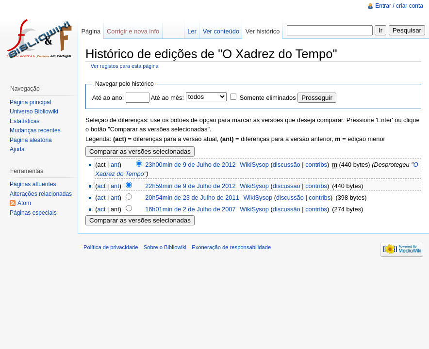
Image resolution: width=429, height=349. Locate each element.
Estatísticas (24, 121)
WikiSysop (254, 164)
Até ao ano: (108, 97)
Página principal (30, 102)
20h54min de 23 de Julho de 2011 (192, 197)
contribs (316, 164)
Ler (192, 31)
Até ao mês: (167, 97)
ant (115, 164)
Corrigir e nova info (133, 31)
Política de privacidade (110, 247)
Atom (24, 203)
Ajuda (17, 149)
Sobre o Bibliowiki (165, 247)
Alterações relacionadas (41, 193)
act (101, 186)
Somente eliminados (268, 97)
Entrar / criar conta (399, 5)
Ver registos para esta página (125, 66)
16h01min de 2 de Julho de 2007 (190, 209)
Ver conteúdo (221, 31)
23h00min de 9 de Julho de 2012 (190, 164)
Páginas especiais (33, 212)
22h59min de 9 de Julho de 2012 (190, 186)
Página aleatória (31, 140)
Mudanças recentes (35, 130)
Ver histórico (263, 31)
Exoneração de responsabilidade (231, 247)
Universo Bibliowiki (34, 111)
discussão (286, 164)
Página (90, 31)
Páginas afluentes (33, 184)
